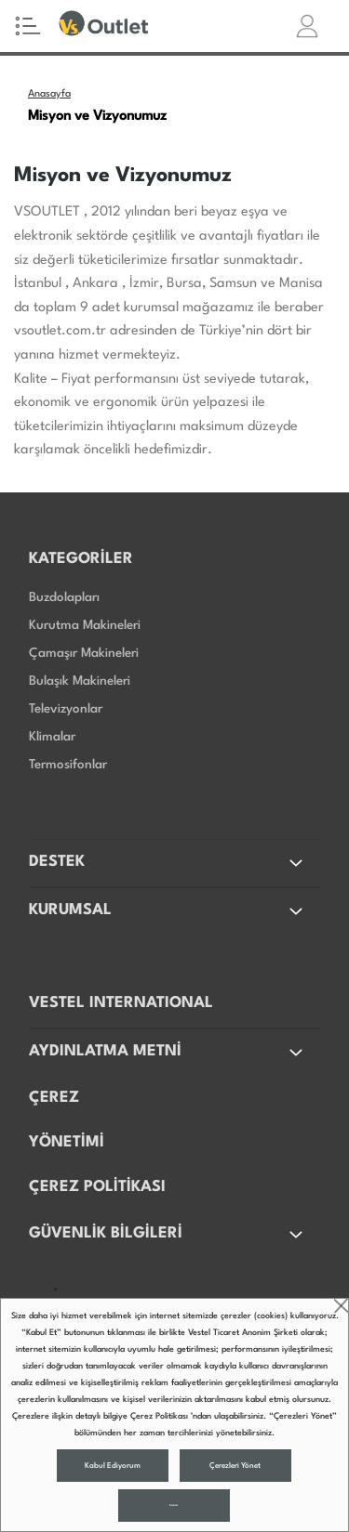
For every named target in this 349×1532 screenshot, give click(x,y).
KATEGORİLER (81, 559)
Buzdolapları (64, 597)
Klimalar (52, 736)
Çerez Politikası (159, 1416)
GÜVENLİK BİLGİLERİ (167, 1234)
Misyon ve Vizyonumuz (97, 117)
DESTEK (167, 863)
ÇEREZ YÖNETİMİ (66, 1120)
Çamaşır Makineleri (84, 653)
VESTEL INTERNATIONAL (121, 1003)
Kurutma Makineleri (85, 625)
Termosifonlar (68, 764)
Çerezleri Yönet (235, 1466)
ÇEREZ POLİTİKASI (97, 1187)
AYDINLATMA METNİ (167, 1052)
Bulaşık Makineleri (79, 680)
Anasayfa (49, 94)
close (341, 1306)
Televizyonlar (65, 708)
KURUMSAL (167, 911)
